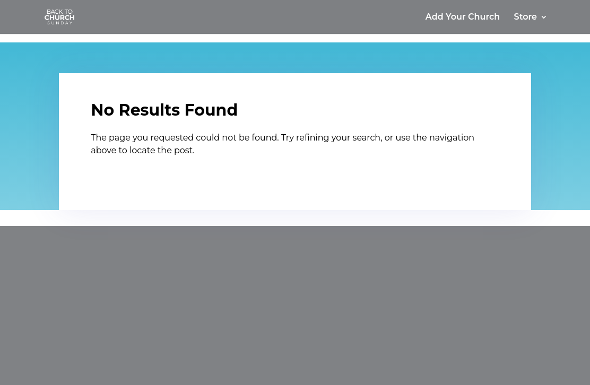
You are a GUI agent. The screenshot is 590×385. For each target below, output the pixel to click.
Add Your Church (463, 17)
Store (525, 17)
